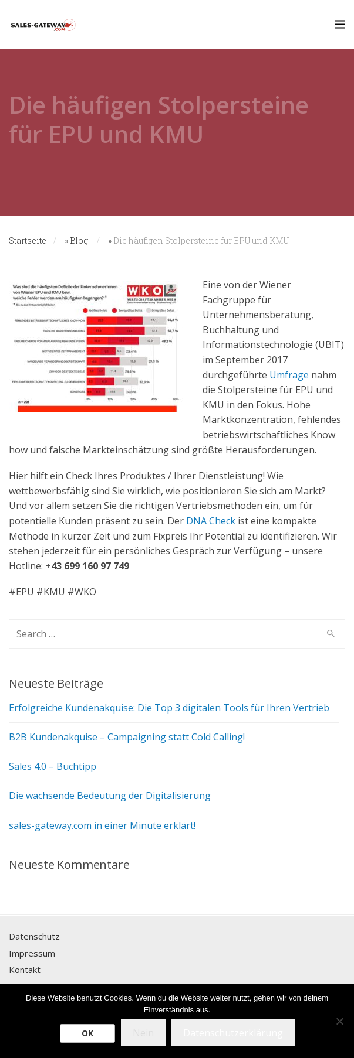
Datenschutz (34, 936)
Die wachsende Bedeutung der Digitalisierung (110, 795)
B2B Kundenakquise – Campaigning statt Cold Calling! (127, 737)
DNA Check (210, 520)
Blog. (80, 240)
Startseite (27, 240)
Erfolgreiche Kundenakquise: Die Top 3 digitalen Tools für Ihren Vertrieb (169, 707)
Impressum (32, 953)
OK (87, 1033)
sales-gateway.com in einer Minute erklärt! (102, 825)
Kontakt (25, 969)
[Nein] (339, 1021)
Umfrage (289, 374)
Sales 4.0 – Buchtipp (52, 766)
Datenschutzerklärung (233, 1032)
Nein (143, 1032)
